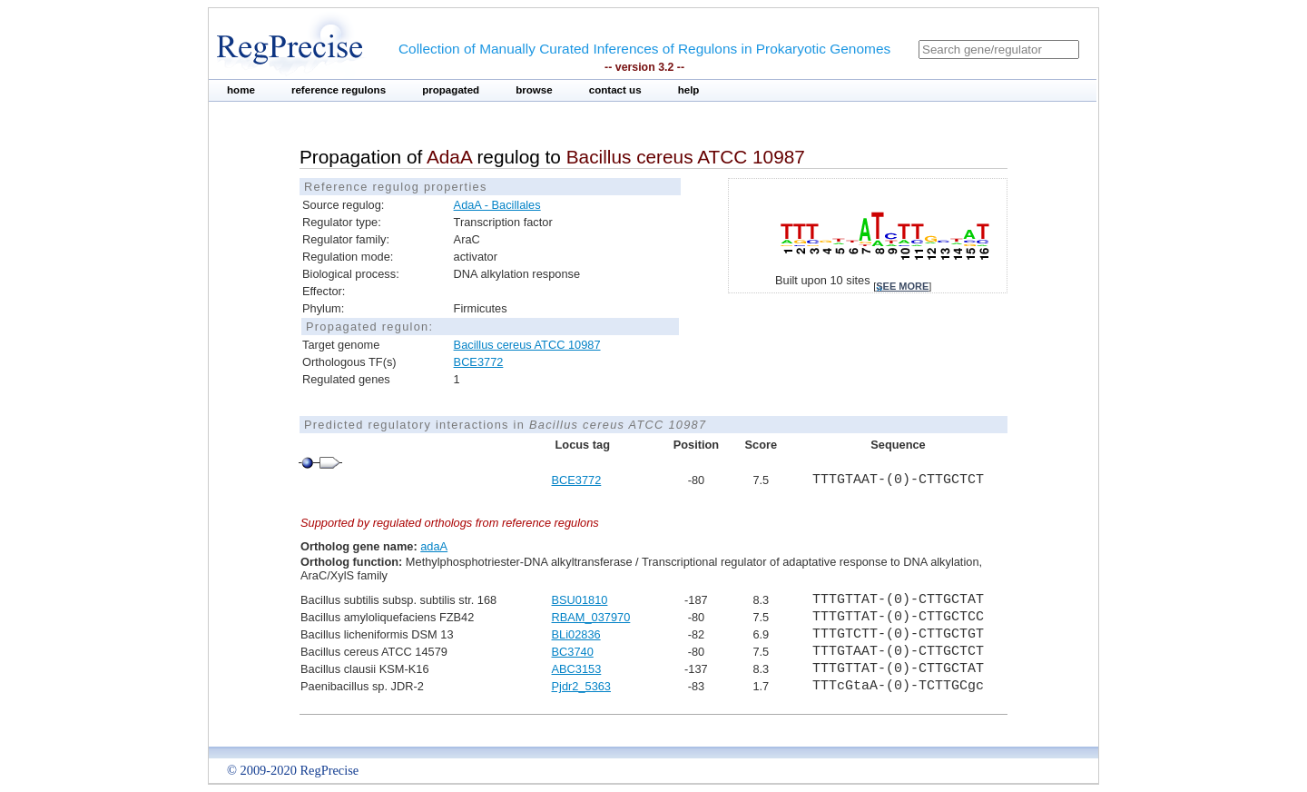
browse (534, 89)
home (241, 89)
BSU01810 (580, 600)
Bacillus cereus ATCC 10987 (527, 344)
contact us (615, 89)
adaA (433, 546)
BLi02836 (576, 634)
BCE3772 (479, 362)
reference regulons (338, 89)
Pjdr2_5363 (581, 686)
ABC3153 (577, 669)
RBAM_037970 (591, 617)
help (689, 89)
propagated (450, 89)
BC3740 (573, 651)
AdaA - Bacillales (497, 205)
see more (902, 286)
